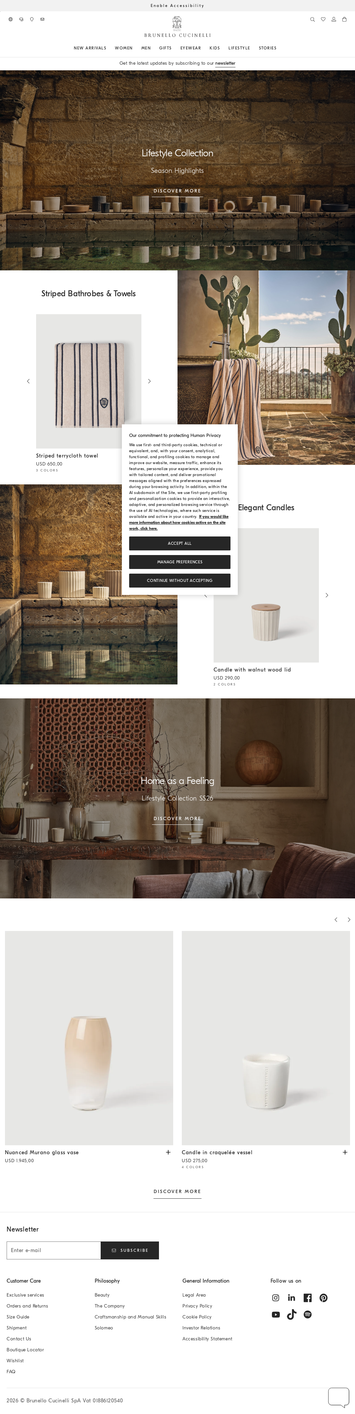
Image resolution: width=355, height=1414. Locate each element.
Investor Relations (201, 1328)
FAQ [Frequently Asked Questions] (11, 1372)
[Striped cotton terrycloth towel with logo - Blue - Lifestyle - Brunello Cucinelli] (88, 381)
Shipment (17, 1328)
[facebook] (307, 1298)
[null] (266, 367)
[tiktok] (291, 1314)
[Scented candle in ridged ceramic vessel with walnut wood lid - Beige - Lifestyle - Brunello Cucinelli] (266, 595)
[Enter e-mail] (54, 1250)
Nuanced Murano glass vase (84, 1157)
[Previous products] (336, 920)
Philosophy (107, 1281)
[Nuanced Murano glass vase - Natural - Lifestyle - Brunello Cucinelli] (89, 1038)
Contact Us (19, 1339)
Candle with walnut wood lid (261, 674)
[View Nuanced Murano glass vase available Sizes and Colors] (168, 1151)
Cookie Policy (197, 1317)
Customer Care (24, 1281)
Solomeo (104, 1328)
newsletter (225, 63)
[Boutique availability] (31, 19)
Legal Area (194, 1295)
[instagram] (276, 1298)
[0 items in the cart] (344, 19)
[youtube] (276, 1314)
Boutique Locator (25, 1350)
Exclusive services (25, 1295)
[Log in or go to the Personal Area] (333, 19)
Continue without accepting (179, 580)
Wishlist (15, 1361)
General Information (205, 1281)
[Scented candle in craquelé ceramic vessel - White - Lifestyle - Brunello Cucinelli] (266, 1038)
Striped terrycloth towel (83, 460)
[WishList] (323, 19)
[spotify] (307, 1314)
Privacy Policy (197, 1306)
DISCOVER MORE (177, 1191)
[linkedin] (291, 1298)
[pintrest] (323, 1298)
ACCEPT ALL (180, 543)
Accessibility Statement (207, 1339)
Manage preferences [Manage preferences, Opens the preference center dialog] (180, 562)
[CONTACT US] (21, 19)
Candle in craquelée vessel (261, 1157)
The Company (110, 1306)
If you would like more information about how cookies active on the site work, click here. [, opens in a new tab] (178, 522)
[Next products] (349, 920)
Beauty (102, 1295)
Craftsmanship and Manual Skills (131, 1317)
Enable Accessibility (178, 5)
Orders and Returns (27, 1306)
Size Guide (18, 1317)
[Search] (312, 19)
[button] (339, 1398)
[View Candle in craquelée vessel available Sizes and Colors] (345, 1151)
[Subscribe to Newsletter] (42, 19)
